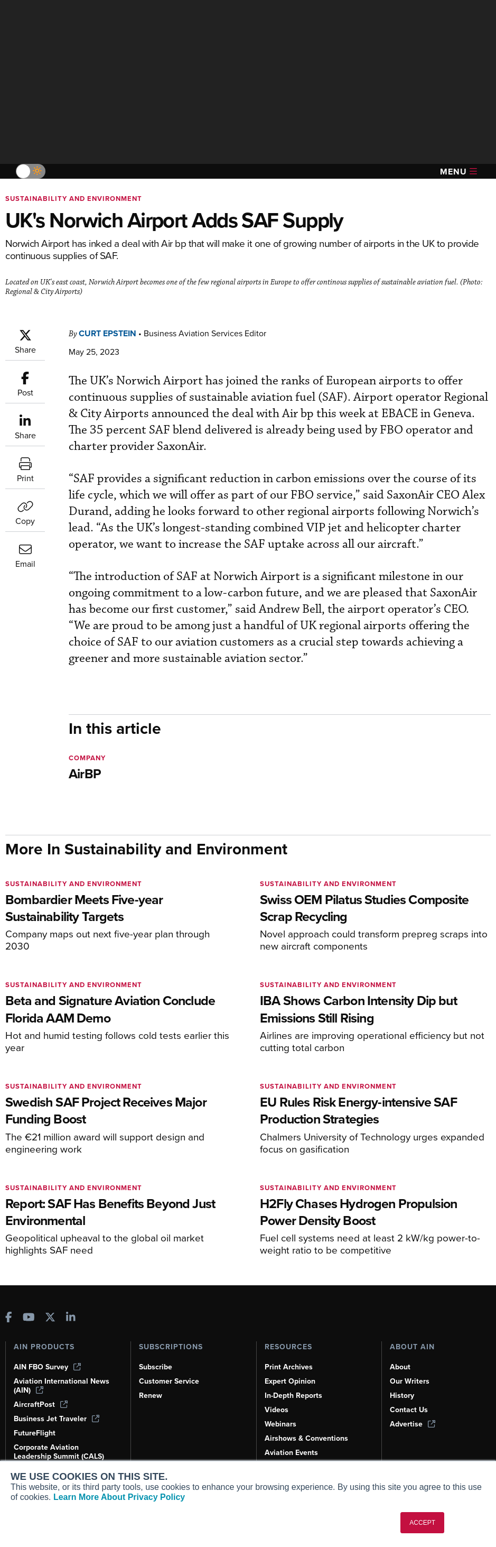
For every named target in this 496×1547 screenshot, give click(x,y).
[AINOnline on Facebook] (8, 1308)
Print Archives (289, 1357)
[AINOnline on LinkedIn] (71, 1308)
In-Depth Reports (295, 1386)
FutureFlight (35, 1424)
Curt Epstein (111, 333)
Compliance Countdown (307, 1457)
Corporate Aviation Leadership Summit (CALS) (61, 1447)
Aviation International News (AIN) (62, 1376)
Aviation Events (292, 1443)
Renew (151, 1386)
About (400, 1357)
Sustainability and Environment (75, 198)
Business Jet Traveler (58, 1409)
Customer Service (170, 1372)
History (402, 1386)
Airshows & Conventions (308, 1429)
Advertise (413, 1415)
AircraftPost (41, 1395)
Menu (458, 171)
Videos (277, 1400)
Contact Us (409, 1400)
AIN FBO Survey (48, 1357)
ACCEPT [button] (422, 1522)
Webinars (281, 1415)
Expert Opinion (291, 1372)
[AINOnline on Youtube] (29, 1308)
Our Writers (410, 1372)
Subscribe (157, 1357)
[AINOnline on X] (50, 1308)
